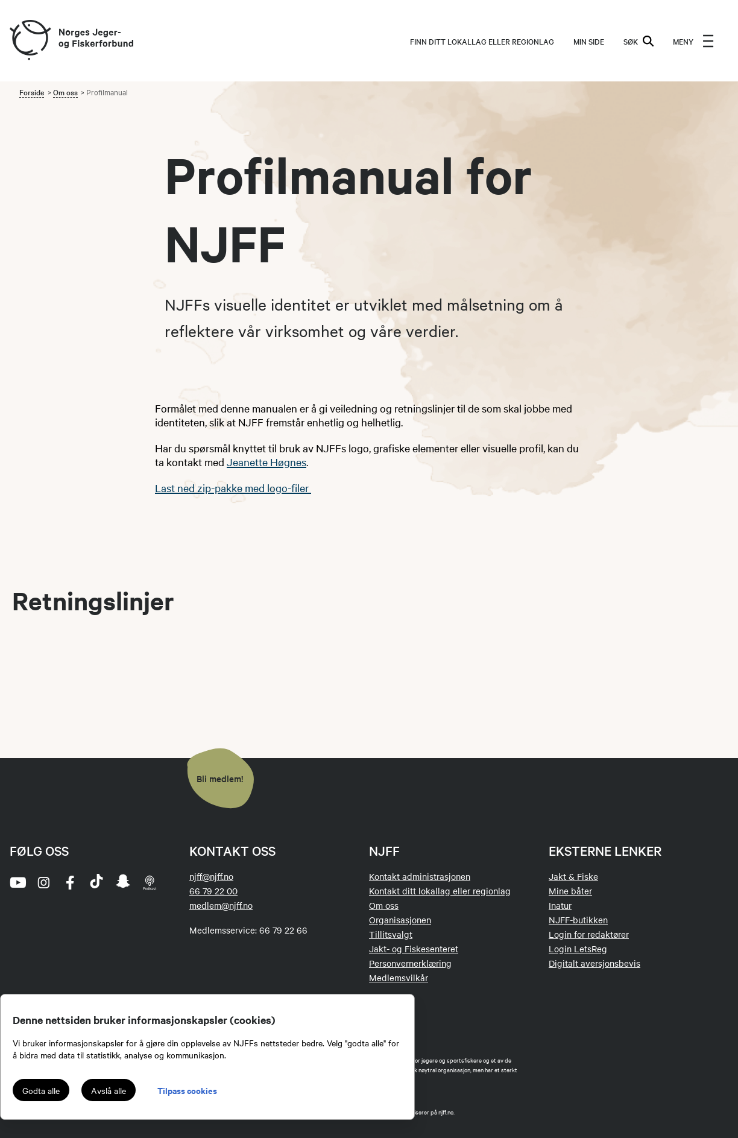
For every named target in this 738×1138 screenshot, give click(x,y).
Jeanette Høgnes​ (266, 462)
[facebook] (70, 882)
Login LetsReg (578, 949)
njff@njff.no (211, 876)
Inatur (560, 905)
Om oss (65, 91)
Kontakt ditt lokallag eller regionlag (440, 891)
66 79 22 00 (213, 891)
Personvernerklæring (410, 963)
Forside (31, 91)
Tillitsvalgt (390, 934)
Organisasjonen (400, 920)
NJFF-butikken (578, 920)
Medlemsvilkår (398, 978)
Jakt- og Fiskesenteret (413, 949)
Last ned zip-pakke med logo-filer (233, 488)
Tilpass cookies (187, 1090)
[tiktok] (96, 882)
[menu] (693, 41)
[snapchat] (123, 882)
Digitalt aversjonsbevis (594, 963)
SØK (638, 41)
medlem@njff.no (221, 905)
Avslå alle (108, 1090)
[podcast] (149, 882)
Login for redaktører (589, 934)
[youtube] (17, 882)
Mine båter (570, 891)
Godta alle (41, 1090)
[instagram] (43, 882)
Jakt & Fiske (573, 876)
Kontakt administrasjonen (419, 876)
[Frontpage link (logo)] (29, 40)
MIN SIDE (588, 41)
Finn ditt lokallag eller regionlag (482, 41)
